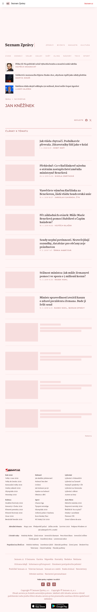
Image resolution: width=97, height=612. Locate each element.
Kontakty (59, 559)
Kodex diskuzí (68, 568)
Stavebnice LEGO (46, 544)
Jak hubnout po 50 (42, 488)
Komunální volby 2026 (13, 484)
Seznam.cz (88, 4)
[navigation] (3, 4)
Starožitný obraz (46, 538)
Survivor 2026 (64, 526)
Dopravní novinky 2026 (73, 506)
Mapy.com (28, 526)
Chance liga (39, 503)
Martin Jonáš (22, 78)
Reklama (77, 559)
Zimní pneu (73, 544)
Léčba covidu (53, 526)
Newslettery (81, 568)
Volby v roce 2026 (11, 478)
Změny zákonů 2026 (12, 488)
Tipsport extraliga (41, 506)
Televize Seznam (35, 568)
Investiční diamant (52, 535)
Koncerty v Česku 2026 (13, 506)
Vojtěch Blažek (63, 225)
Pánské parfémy (59, 548)
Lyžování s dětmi (71, 491)
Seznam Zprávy (76, 308)
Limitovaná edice (60, 538)
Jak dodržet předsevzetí (43, 478)
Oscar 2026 (9, 516)
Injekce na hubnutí (42, 491)
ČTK (78, 197)
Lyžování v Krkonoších (73, 478)
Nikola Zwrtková (64, 176)
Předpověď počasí (40, 526)
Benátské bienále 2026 (13, 519)
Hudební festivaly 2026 (14, 503)
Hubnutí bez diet (41, 481)
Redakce (68, 559)
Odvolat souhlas (36, 573)
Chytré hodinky (45, 548)
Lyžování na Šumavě (72, 481)
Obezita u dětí (40, 494)
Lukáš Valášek (23, 89)
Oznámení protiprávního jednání (66, 563)
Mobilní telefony (32, 544)
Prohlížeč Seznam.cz (18, 568)
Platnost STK (69, 516)
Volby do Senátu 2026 (13, 481)
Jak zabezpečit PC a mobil (47, 529)
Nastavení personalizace (55, 573)
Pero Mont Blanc (66, 535)
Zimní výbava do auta (73, 519)
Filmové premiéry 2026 (14, 509)
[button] (9, 67)
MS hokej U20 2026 (42, 519)
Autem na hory (70, 494)
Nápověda (48, 559)
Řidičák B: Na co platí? (73, 509)
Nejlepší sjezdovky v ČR (74, 484)
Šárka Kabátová (62, 250)
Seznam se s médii (53, 568)
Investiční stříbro (80, 535)
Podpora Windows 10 (79, 526)
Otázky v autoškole (72, 512)
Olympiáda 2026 (11, 491)
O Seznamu (30, 559)
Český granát (34, 538)
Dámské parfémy (61, 544)
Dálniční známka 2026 (73, 503)
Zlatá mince (38, 535)
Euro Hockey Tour (41, 516)
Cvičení (38, 484)
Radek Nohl (61, 279)
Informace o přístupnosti (40, 563)
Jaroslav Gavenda (65, 197)
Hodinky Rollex (27, 535)
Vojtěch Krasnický (25, 67)
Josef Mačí (59, 148)
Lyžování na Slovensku (73, 488)
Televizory (34, 548)
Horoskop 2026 (11, 494)
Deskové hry (84, 544)
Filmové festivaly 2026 (13, 512)
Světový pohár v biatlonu (44, 512)
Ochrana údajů (20, 563)
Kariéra (40, 559)
